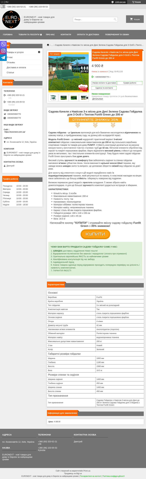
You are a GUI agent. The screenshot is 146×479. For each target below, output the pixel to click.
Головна (8, 34)
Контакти (66, 34)
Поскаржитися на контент (90, 476)
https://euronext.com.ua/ (14, 132)
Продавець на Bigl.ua (73, 473)
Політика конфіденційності (114, 476)
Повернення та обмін (117, 34)
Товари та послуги (28, 34)
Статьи (10, 72)
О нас (10, 57)
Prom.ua (87, 471)
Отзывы (11, 62)
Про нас (50, 34)
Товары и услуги (15, 52)
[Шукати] (115, 19)
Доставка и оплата (16, 67)
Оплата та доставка (88, 34)
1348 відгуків (120, 2)
